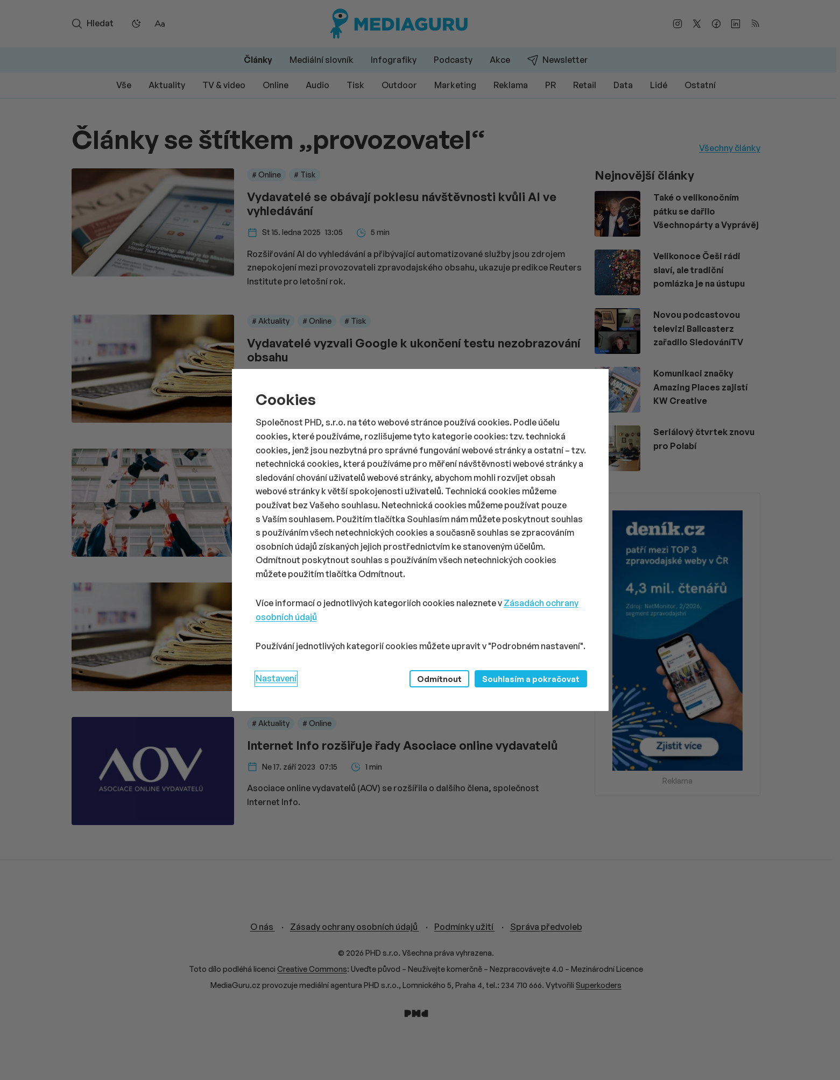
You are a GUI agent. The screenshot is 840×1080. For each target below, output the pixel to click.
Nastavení (276, 678)
